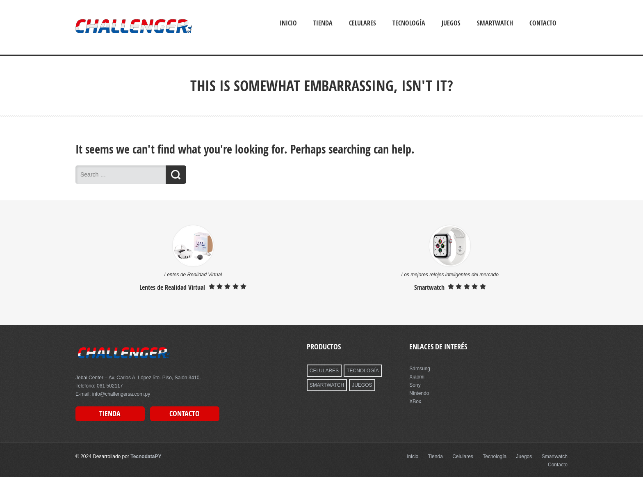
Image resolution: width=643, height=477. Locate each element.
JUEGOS (362, 385)
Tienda (323, 23)
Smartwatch (495, 23)
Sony (414, 385)
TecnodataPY (145, 456)
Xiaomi (416, 377)
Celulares (362, 23)
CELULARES (324, 371)
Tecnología (408, 23)
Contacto (542, 23)
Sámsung (419, 369)
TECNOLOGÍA (363, 371)
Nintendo (419, 393)
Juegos (451, 23)
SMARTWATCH (327, 385)
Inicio (288, 23)
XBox (415, 401)
